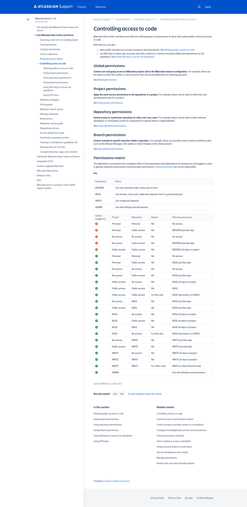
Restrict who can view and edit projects (175, 463)
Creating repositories (50, 49)
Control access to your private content (175, 419)
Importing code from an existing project (59, 40)
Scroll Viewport (123, 481)
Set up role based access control (172, 452)
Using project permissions (55, 73)
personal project (165, 167)
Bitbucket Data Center (47, 171)
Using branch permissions (55, 82)
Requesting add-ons (49, 128)
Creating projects (48, 44)
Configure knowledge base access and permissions (181, 430)
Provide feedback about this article (145, 394)
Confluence (108, 481)
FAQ (39, 180)
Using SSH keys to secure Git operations (134, 57)
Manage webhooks (49, 114)
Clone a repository (48, 54)
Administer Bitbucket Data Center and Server (58, 156)
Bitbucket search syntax (51, 109)
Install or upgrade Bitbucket (50, 166)
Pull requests (46, 104)
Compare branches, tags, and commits (58, 152)
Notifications (46, 118)
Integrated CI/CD (45, 161)
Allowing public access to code (58, 68)
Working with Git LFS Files (52, 147)
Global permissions (107, 80)
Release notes (44, 175)
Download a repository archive (54, 137)
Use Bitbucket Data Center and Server (55, 35)
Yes (115, 394)
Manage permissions (167, 458)
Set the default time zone (52, 133)
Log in (208, 7)
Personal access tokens (51, 59)
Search (199, 6)
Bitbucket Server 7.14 (45, 18)
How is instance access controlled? (174, 441)
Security (189, 498)
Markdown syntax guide (51, 123)
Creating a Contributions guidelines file (59, 142)
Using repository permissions (57, 77)
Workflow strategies (49, 100)
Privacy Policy (157, 498)
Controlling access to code (53, 63)
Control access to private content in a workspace (180, 424)
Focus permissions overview (170, 435)
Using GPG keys (50, 95)
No (122, 394)
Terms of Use (174, 498)
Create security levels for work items (174, 446)
